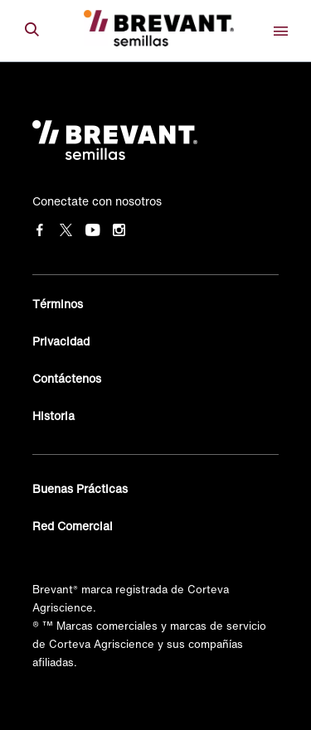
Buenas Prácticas (80, 488)
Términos (57, 303)
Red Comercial (72, 525)
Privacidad (61, 341)
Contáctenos (66, 378)
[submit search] (31, 30)
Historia (53, 415)
